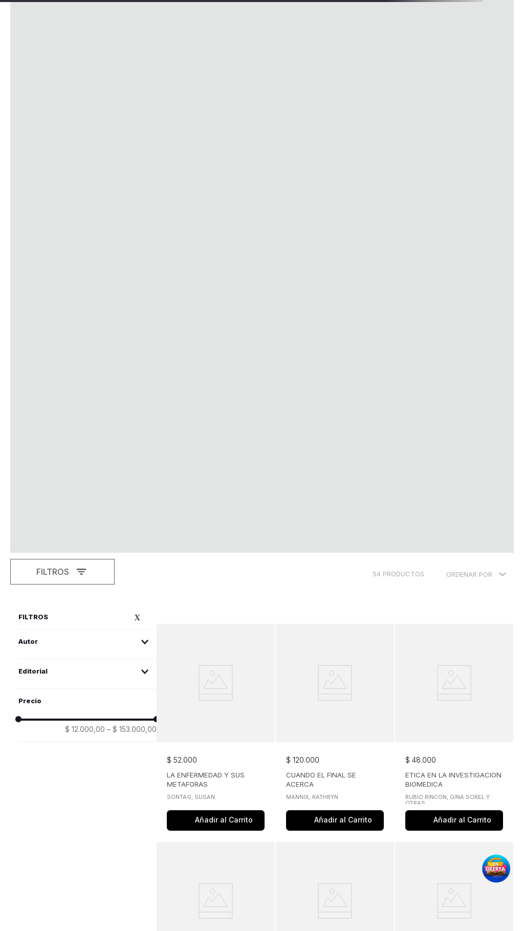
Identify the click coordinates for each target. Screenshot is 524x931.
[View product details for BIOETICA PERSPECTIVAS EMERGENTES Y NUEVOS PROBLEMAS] (335, 472)
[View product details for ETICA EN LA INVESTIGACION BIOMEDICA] (454, 255)
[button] (87, 168)
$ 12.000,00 (85, 256)
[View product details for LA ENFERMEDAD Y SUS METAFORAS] (216, 255)
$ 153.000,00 (132, 256)
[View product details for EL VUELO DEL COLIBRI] (216, 472)
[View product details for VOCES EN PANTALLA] (454, 472)
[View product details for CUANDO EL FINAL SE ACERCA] (335, 255)
